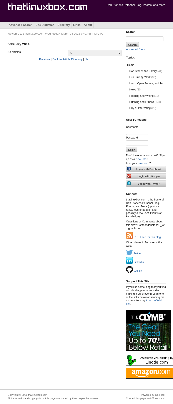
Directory (63, 25)
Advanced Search (20, 25)
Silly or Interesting (142, 108)
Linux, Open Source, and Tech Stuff (147, 83)
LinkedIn (135, 262)
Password (132, 137)
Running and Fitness (145, 102)
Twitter (134, 253)
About (88, 25)
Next (88, 59)
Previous (44, 59)
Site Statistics (45, 25)
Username (132, 127)
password (143, 163)
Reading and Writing (144, 95)
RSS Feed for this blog (143, 237)
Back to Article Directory (67, 59)
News (135, 89)
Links (76, 25)
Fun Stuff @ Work (142, 77)
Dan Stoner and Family (145, 71)
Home (130, 65)
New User (141, 159)
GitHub (134, 270)
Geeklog (160, 394)
